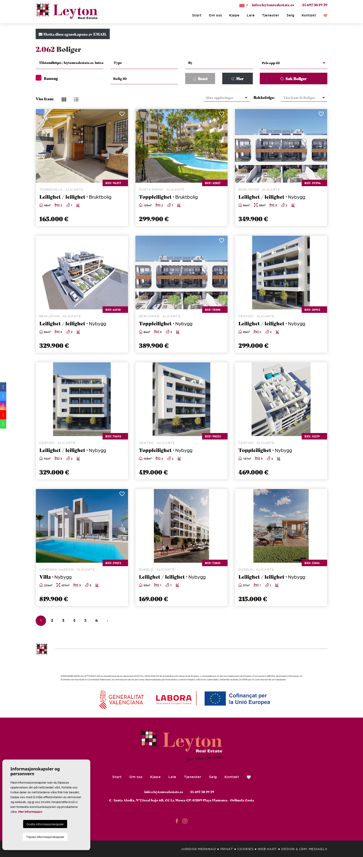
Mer (238, 78)
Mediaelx (318, 849)
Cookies (246, 849)
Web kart (267, 849)
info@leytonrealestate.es (273, 4)
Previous (41, 146)
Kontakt (309, 15)
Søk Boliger (293, 78)
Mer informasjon (30, 811)
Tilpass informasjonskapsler (45, 836)
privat (226, 849)
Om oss (215, 15)
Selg (290, 15)
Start (197, 15)
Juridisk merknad (198, 849)
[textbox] (72, 62)
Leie (251, 15)
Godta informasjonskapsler (45, 824)
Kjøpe (234, 15)
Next (122, 146)
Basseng (47, 78)
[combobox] (69, 63)
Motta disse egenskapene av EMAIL (73, 34)
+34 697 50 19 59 (313, 4)
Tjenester (270, 15)
